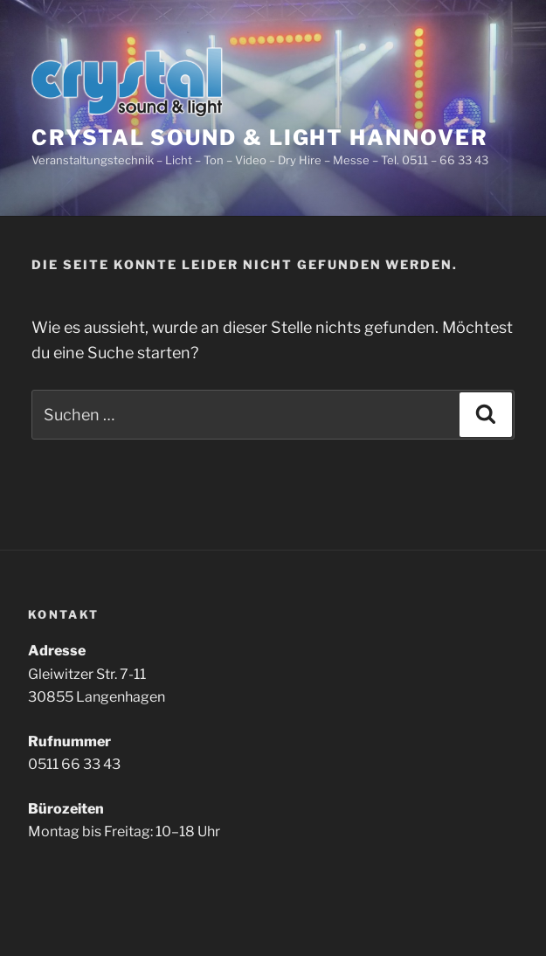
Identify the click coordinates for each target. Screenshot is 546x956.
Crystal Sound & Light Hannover (259, 137)
